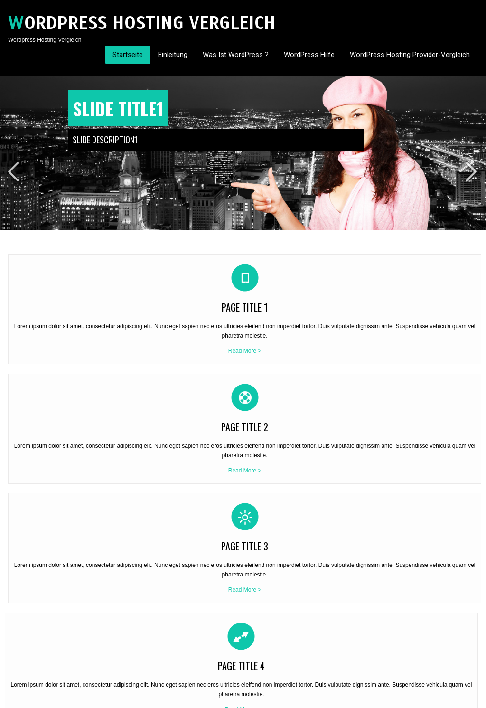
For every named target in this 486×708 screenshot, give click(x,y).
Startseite (127, 54)
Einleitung (172, 54)
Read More (82, 599)
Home (412, 697)
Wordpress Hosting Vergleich (142, 23)
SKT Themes (120, 697)
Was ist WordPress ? (236, 54)
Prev (13, 171)
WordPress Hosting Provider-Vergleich (410, 54)
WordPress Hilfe (309, 54)
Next (472, 171)
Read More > (63, 389)
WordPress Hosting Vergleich (45, 535)
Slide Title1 (118, 108)
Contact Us (438, 697)
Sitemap (467, 697)
